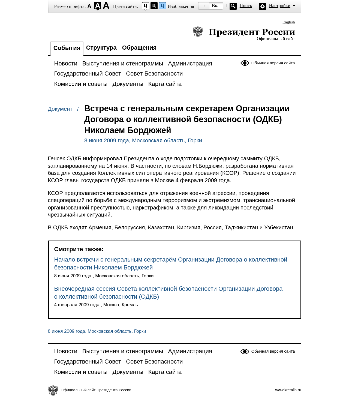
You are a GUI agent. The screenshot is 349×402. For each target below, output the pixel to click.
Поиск (246, 5)
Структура (101, 47)
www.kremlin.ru (288, 390)
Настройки (279, 5)
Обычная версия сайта (273, 63)
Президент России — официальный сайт (244, 33)
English (288, 22)
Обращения (139, 47)
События (66, 47)
